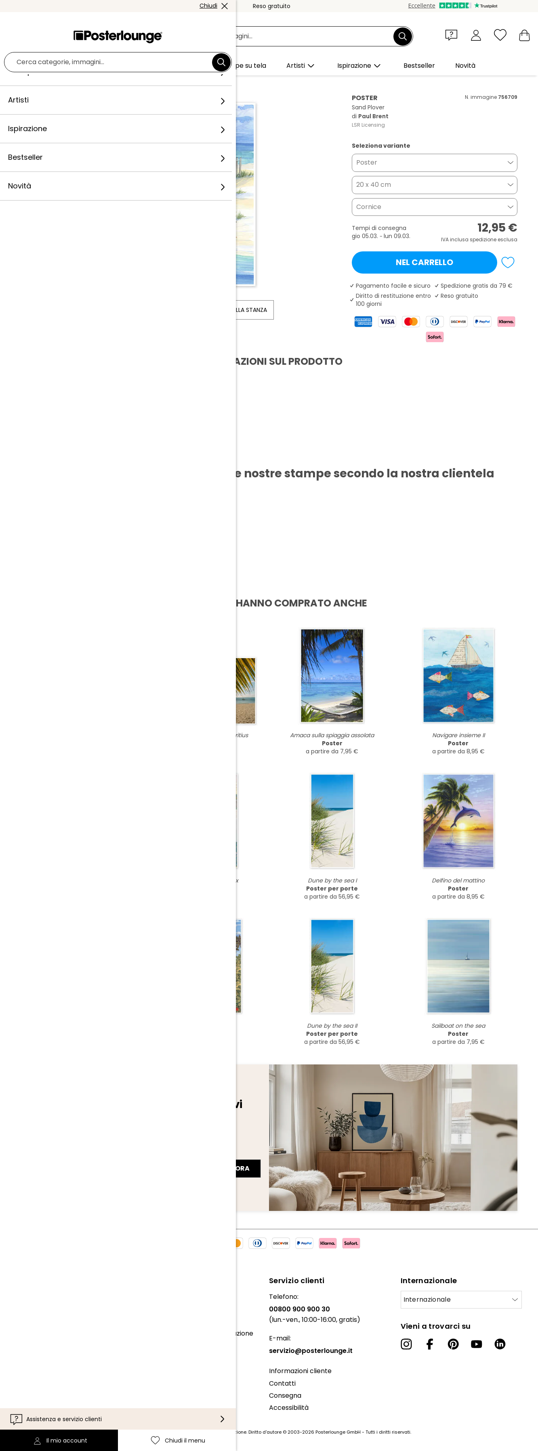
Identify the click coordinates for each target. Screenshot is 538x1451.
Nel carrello (424, 262)
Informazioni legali (34, 1410)
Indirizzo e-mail (52, 1154)
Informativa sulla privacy (45, 1386)
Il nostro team (28, 1309)
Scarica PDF (49, 454)
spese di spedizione (223, 1432)
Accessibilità (289, 1407)
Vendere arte (27, 1354)
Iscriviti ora (226, 1168)
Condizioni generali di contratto (55, 1374)
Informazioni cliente (300, 1371)
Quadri (80, 85)
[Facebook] (429, 1344)
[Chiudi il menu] (500, 35)
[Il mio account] (476, 35)
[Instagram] (406, 1344)
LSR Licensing (368, 124)
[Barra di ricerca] (278, 36)
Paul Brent (152, 85)
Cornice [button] (368, 206)
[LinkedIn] (500, 1344)
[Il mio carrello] (524, 35)
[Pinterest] (453, 1344)
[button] (453, 34)
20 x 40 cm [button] (373, 184)
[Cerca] (403, 36)
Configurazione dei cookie (46, 1398)
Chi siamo (21, 1296)
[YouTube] (476, 1344)
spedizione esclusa (493, 239)
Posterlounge (43, 85)
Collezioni (21, 1321)
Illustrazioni (114, 85)
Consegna (285, 1395)
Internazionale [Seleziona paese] (427, 1299)
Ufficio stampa (29, 1341)
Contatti (282, 1383)
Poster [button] (366, 162)
